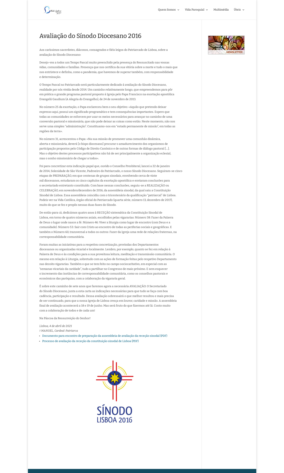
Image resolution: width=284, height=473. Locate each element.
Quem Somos (167, 9)
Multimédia (221, 9)
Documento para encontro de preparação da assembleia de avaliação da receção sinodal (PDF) (104, 336)
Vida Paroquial (194, 9)
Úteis (237, 9)
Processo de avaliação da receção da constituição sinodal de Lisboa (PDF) (90, 341)
